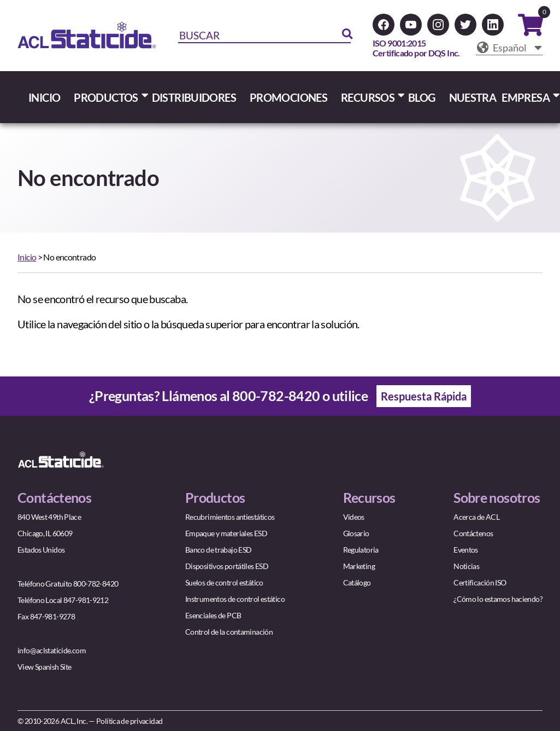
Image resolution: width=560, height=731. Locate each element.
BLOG (421, 97)
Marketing (359, 566)
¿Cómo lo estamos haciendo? (498, 599)
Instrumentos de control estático (235, 599)
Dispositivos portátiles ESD (226, 566)
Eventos (465, 549)
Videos (353, 516)
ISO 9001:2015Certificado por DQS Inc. (416, 48)
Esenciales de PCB (213, 615)
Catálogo (357, 582)
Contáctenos (473, 533)
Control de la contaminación (229, 631)
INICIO (44, 97)
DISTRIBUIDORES (194, 97)
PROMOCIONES (288, 97)
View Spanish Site (44, 666)
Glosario (356, 533)
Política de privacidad (129, 721)
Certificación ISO (479, 582)
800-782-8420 (276, 395)
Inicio (26, 257)
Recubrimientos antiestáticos (230, 516)
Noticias (466, 566)
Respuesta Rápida (424, 396)
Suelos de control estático (224, 582)
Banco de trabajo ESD (218, 549)
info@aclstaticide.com (51, 650)
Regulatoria (361, 549)
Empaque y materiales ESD (226, 533)
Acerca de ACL (476, 516)
